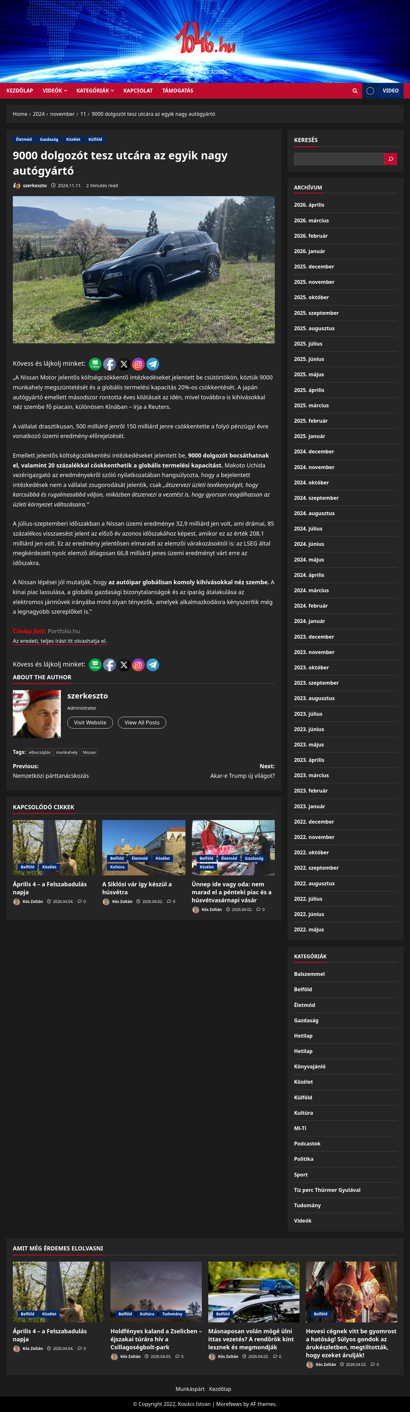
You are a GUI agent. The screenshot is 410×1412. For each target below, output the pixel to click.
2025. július (308, 343)
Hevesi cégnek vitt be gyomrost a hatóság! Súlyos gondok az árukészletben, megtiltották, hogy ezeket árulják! (351, 1343)
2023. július (308, 713)
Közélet (73, 139)
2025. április (309, 390)
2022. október (311, 852)
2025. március (311, 405)
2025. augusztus (314, 328)
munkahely (67, 752)
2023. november (314, 652)
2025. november (314, 281)
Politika (304, 1158)
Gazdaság (49, 139)
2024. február (311, 605)
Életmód (24, 139)
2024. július (308, 528)
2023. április (309, 759)
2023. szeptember (316, 682)
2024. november (314, 467)
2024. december (314, 451)
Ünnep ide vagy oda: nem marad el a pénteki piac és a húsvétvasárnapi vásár (232, 892)
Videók (52, 90)
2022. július (308, 898)
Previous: (78, 771)
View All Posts (145, 723)
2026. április (309, 204)
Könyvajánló (309, 1066)
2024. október (311, 482)
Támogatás (177, 90)
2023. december (314, 636)
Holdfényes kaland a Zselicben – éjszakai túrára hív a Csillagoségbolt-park (156, 1339)
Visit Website (91, 723)
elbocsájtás (40, 752)
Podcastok (307, 1143)
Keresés (306, 140)
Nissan (89, 752)
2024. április (309, 574)
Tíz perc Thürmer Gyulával (327, 1189)
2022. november (314, 837)
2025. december (314, 266)
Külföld (95, 139)
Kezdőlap (220, 1388)
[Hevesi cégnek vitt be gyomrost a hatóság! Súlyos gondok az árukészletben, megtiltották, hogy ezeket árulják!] (351, 1292)
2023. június (309, 729)
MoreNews (229, 1404)
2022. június (309, 914)
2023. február (311, 790)
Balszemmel (309, 973)
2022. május (309, 929)
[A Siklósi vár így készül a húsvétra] (143, 848)
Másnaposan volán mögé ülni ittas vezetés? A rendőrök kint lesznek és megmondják (251, 1339)
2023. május (309, 744)
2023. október (311, 667)
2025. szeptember (316, 312)
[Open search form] (355, 90)
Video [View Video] (380, 91)
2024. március (311, 590)
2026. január (309, 251)
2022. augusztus (314, 883)
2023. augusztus (314, 698)
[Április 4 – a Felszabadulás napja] (54, 848)
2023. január (309, 806)
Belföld (27, 867)
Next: (209, 771)
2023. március (311, 775)
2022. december (314, 821)
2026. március (311, 220)
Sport (301, 1174)
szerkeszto (30, 186)
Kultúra (117, 867)
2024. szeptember (316, 497)
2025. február (311, 420)
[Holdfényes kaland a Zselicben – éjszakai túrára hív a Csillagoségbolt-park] (156, 1292)
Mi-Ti (300, 1128)
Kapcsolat (138, 90)
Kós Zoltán (28, 902)
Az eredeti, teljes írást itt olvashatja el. (63, 640)
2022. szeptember (316, 867)
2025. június (309, 359)
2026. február (311, 235)
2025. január (309, 436)
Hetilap (303, 1035)
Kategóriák (93, 90)
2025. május (309, 374)
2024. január (309, 621)
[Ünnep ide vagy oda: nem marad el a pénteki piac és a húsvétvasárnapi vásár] (233, 848)
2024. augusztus (314, 513)
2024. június (309, 543)
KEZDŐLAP (19, 90)
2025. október (311, 297)
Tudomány (307, 1205)
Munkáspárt (190, 1388)
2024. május (309, 559)
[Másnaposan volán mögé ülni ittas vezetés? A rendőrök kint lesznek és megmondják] (253, 1292)
